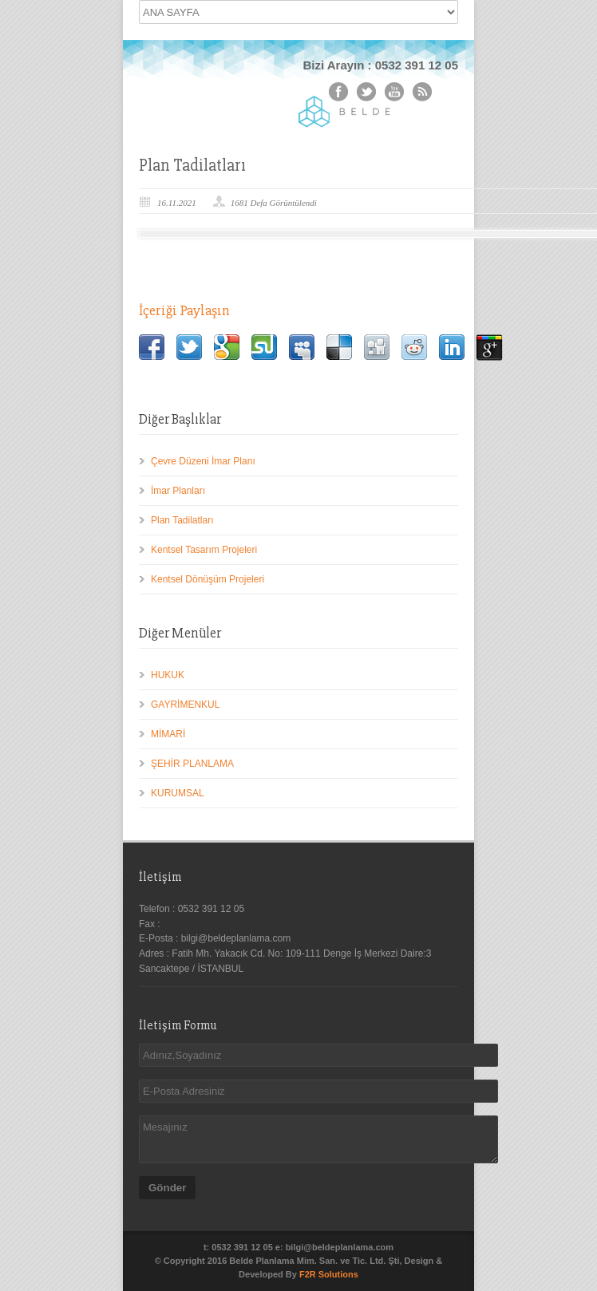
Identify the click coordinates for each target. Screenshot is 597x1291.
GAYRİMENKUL (185, 704)
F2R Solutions (328, 1274)
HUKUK (167, 675)
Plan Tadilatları (182, 520)
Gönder (167, 1188)
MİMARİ (168, 734)
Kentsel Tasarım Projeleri (204, 549)
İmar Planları (178, 490)
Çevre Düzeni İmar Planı (203, 461)
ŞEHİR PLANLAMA (192, 763)
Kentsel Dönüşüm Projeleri (207, 579)
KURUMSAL (177, 793)
